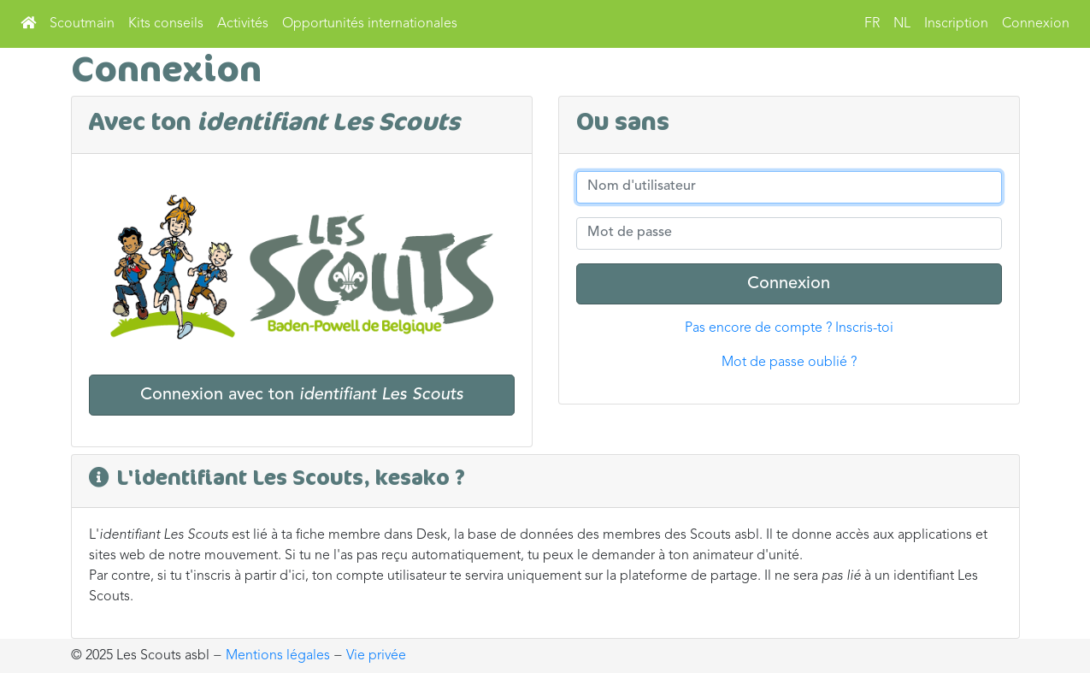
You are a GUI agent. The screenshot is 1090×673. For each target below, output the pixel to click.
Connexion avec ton (301, 395)
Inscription (956, 24)
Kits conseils (165, 24)
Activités (242, 24)
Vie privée (376, 656)
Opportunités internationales (369, 24)
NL (901, 24)
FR (872, 24)
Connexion (1035, 24)
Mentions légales (278, 656)
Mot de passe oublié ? (789, 362)
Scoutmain (82, 24)
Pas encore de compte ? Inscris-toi (789, 328)
